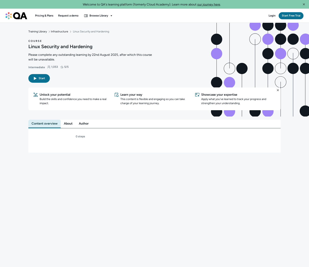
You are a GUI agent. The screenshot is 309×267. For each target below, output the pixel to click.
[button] (304, 4)
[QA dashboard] (16, 16)
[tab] (44, 120)
